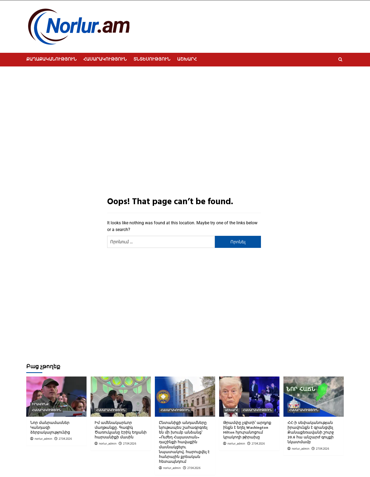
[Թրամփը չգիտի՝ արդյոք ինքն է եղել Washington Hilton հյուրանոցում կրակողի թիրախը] (249, 397)
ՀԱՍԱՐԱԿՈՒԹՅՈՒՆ (105, 59)
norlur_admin (43, 439)
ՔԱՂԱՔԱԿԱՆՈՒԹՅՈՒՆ (51, 59)
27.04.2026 (65, 439)
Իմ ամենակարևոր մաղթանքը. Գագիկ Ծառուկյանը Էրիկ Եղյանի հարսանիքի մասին (121, 430)
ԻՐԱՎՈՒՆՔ (40, 404)
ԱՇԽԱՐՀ (187, 59)
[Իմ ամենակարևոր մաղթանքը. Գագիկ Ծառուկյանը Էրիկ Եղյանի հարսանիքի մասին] (121, 397)
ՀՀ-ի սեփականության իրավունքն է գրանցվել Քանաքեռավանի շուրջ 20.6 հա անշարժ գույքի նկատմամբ (310, 433)
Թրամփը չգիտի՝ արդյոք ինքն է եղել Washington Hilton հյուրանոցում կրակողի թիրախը (247, 430)
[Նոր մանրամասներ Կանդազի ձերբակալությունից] (56, 397)
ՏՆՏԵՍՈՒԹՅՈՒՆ (151, 59)
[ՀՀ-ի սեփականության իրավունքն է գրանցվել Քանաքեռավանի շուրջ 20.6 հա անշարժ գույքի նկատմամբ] (313, 397)
